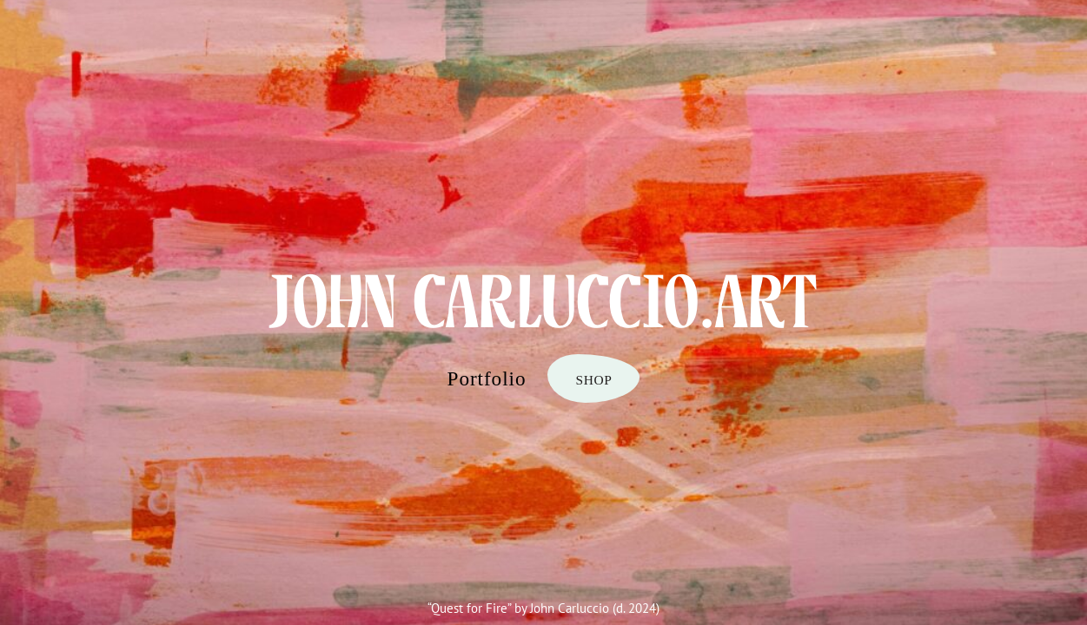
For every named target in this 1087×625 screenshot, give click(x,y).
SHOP (593, 379)
